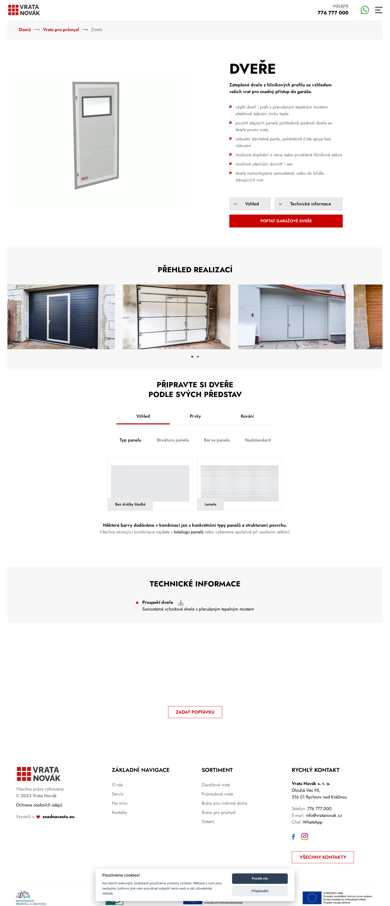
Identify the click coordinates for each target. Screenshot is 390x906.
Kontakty (119, 812)
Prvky (195, 416)
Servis (117, 794)
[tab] (192, 356)
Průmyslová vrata (217, 794)
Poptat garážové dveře (286, 221)
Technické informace (310, 204)
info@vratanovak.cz (324, 815)
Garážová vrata (216, 785)
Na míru (119, 803)
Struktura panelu (172, 440)
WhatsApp (312, 822)
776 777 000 (319, 808)
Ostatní (208, 821)
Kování (247, 416)
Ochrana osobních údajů (39, 805)
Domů (25, 29)
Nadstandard (258, 440)
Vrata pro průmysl (61, 29)
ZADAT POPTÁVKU (195, 712)
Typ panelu (130, 440)
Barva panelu (217, 440)
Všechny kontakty (322, 857)
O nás (117, 785)
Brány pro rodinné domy (224, 803)
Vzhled (252, 204)
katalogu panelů (189, 532)
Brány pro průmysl (219, 812)
